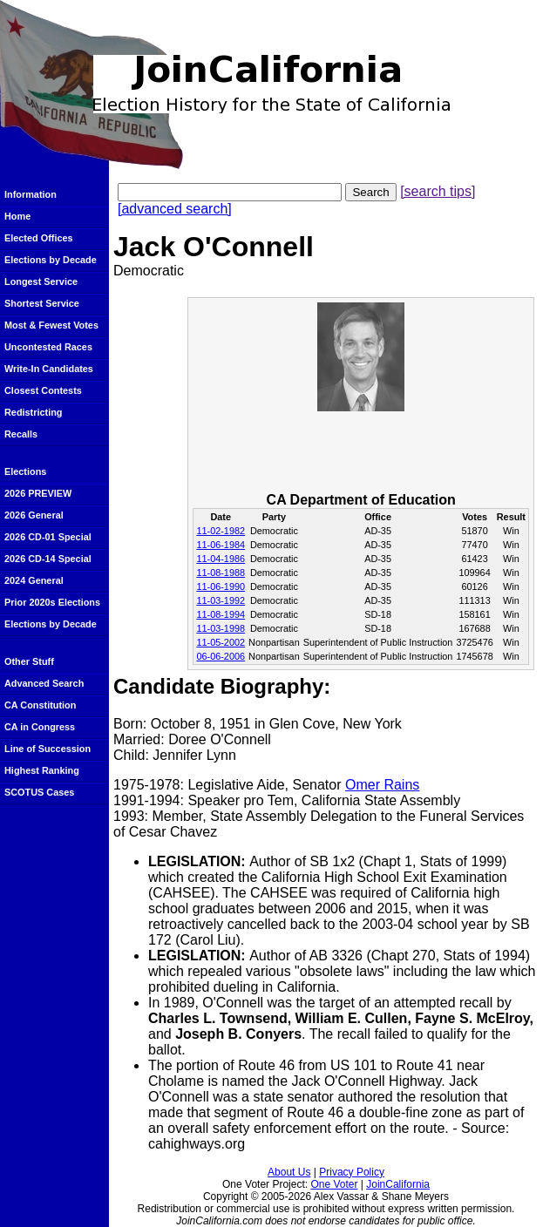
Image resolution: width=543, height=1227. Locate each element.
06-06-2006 (220, 656)
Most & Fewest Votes (51, 325)
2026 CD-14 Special (48, 558)
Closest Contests (43, 390)
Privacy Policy (351, 1172)
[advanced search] (175, 208)
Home (17, 216)
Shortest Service (41, 303)
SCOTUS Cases (39, 792)
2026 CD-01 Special (48, 537)
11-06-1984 (220, 544)
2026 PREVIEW (37, 493)
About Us (289, 1172)
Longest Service (41, 281)
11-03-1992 (220, 600)
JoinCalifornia (398, 1184)
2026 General (34, 515)
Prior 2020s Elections (52, 602)
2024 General (34, 580)
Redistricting (33, 412)
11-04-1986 (220, 558)
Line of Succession (47, 748)
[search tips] (437, 191)
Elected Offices (38, 238)
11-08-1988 (220, 572)
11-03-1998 (220, 628)
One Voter (333, 1184)
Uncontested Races (48, 347)
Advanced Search (44, 683)
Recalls (20, 434)
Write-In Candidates (48, 368)
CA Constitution (40, 705)
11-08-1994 (220, 614)
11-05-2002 (220, 642)
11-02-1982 (220, 530)
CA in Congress (39, 727)
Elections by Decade (50, 259)
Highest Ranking (41, 770)
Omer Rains (382, 784)
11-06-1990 (220, 586)
